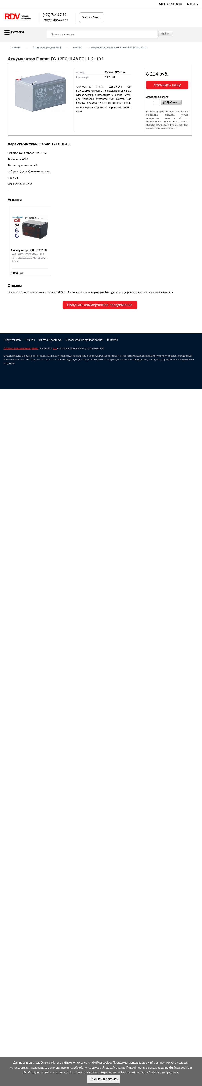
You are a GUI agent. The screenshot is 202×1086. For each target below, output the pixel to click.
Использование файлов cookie (84, 340)
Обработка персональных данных (21, 348)
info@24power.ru (55, 20)
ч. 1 (55, 348)
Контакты (192, 3)
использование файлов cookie (168, 1067)
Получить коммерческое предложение (100, 305)
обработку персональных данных (45, 1072)
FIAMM (77, 47)
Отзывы (30, 340)
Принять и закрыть (103, 1079)
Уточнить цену (167, 85)
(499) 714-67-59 (54, 15)
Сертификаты (13, 340)
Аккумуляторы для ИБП (47, 47)
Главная (16, 47)
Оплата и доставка (170, 3)
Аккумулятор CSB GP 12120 (29, 250)
